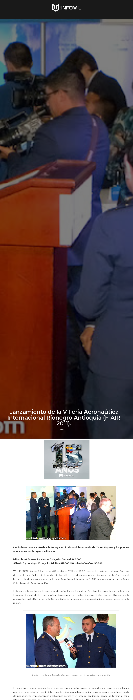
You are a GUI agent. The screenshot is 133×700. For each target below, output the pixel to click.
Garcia (61, 429)
